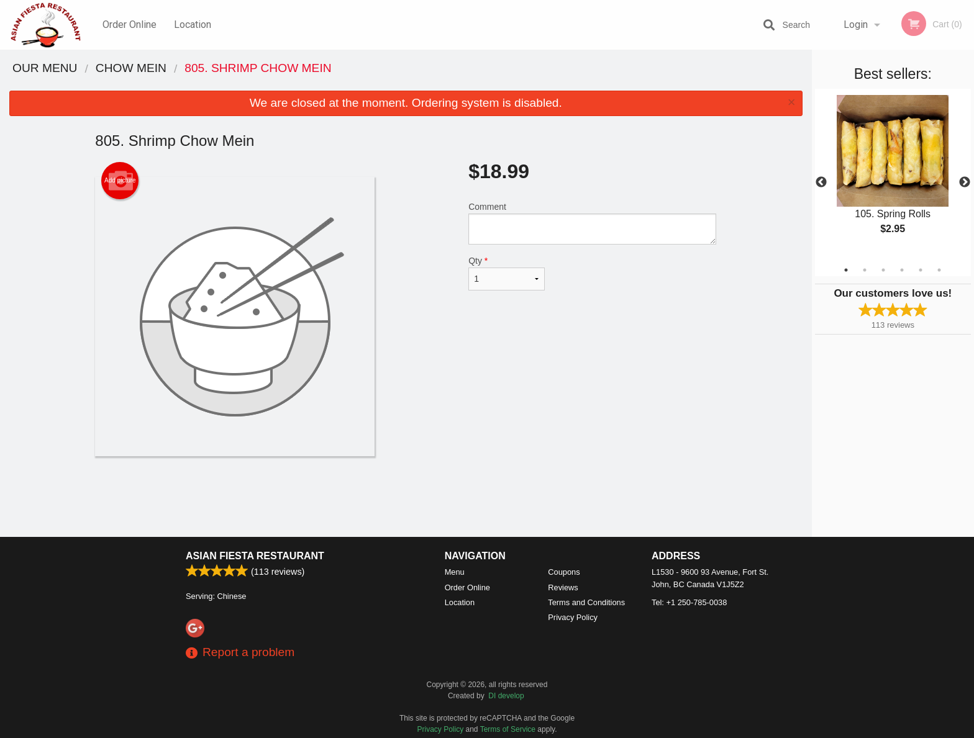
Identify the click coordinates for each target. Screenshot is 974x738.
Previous (821, 182)
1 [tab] (846, 270)
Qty (506, 273)
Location (192, 24)
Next (964, 182)
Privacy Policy (573, 617)
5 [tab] (920, 270)
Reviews (563, 587)
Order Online (129, 24)
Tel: (689, 602)
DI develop (506, 695)
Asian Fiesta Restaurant (255, 556)
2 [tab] (864, 270)
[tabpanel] (893, 175)
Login (856, 24)
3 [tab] (883, 270)
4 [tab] (902, 270)
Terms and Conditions (586, 602)
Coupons (564, 572)
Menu (455, 572)
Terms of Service (507, 729)
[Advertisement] (405, 497)
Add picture (120, 180)
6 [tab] (939, 270)
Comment (592, 223)
